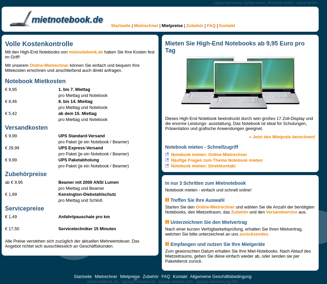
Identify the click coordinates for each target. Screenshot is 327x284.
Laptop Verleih (306, 3)
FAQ (211, 25)
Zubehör (194, 25)
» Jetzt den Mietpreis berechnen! (282, 136)
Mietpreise (172, 25)
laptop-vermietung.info (217, 281)
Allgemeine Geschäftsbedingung (220, 276)
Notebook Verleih (280, 3)
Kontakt (227, 25)
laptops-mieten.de (138, 281)
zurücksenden (254, 234)
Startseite (120, 25)
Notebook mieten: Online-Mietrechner (209, 154)
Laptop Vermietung (228, 3)
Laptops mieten (254, 3)
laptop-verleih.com (175, 281)
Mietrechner (146, 25)
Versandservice (281, 212)
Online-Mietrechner (49, 65)
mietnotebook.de (86, 51)
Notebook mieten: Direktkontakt (203, 165)
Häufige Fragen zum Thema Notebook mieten (217, 160)
